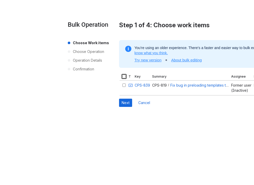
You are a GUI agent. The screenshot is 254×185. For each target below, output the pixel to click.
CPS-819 (159, 85)
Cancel (144, 102)
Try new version (147, 60)
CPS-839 (142, 85)
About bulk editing (186, 60)
